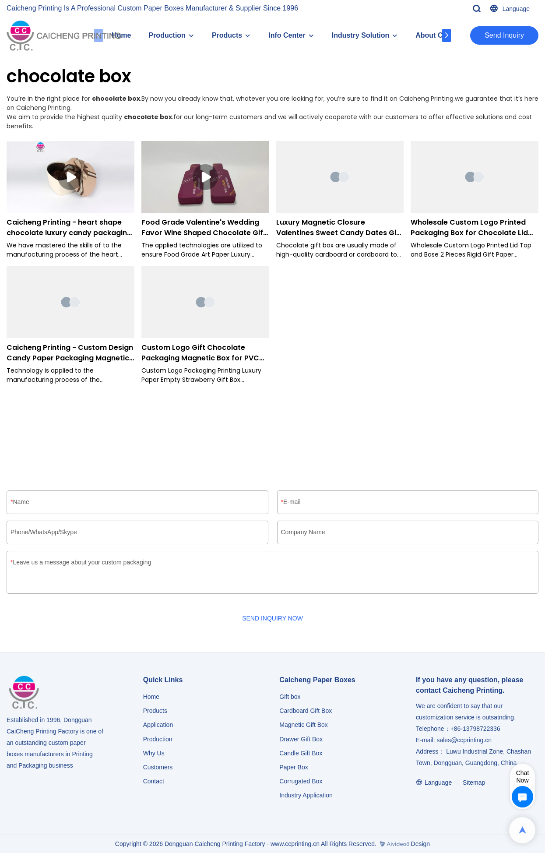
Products (227, 35)
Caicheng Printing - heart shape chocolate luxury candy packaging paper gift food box (69, 227)
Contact (153, 781)
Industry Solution (361, 35)
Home (151, 696)
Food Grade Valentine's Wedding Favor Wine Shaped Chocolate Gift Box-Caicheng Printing (203, 227)
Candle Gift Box (300, 753)
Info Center (286, 35)
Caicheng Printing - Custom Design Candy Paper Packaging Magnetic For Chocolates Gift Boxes (70, 352)
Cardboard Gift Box (305, 710)
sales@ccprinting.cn (464, 740)
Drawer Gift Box (301, 739)
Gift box (289, 696)
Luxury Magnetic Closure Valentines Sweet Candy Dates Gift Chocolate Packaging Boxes (339, 227)
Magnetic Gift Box (303, 724)
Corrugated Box (300, 781)
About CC (431, 35)
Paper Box (293, 767)
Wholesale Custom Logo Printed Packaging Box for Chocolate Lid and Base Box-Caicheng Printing (469, 227)
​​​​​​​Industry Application (305, 795)
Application (158, 724)
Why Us (154, 753)
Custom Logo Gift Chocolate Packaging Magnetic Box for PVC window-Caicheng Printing (200, 352)
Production (166, 35)
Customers (158, 767)
